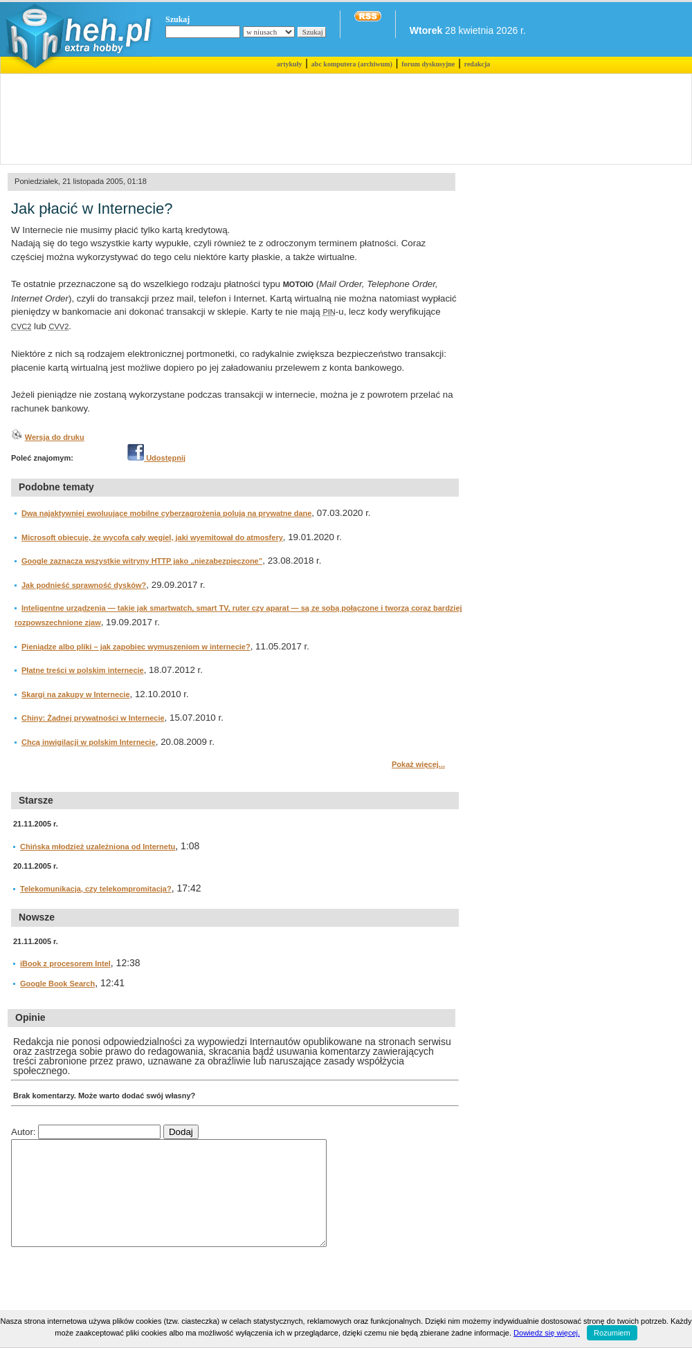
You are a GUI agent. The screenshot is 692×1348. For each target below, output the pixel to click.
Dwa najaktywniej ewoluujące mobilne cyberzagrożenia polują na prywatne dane (166, 513)
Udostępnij (156, 458)
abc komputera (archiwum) (351, 64)
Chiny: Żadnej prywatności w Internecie (93, 718)
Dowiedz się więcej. (546, 1333)
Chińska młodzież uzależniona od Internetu (97, 846)
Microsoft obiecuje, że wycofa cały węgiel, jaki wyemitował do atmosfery (152, 537)
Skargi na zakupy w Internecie (75, 694)
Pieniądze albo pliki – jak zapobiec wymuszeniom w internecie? (136, 647)
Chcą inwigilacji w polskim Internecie (88, 742)
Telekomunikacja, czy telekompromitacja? (96, 889)
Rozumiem (612, 1333)
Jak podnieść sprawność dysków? (83, 585)
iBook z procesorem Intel (65, 963)
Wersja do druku (54, 437)
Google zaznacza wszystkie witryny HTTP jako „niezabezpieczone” (141, 561)
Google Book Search (57, 983)
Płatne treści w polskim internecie (82, 670)
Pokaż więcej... (418, 764)
